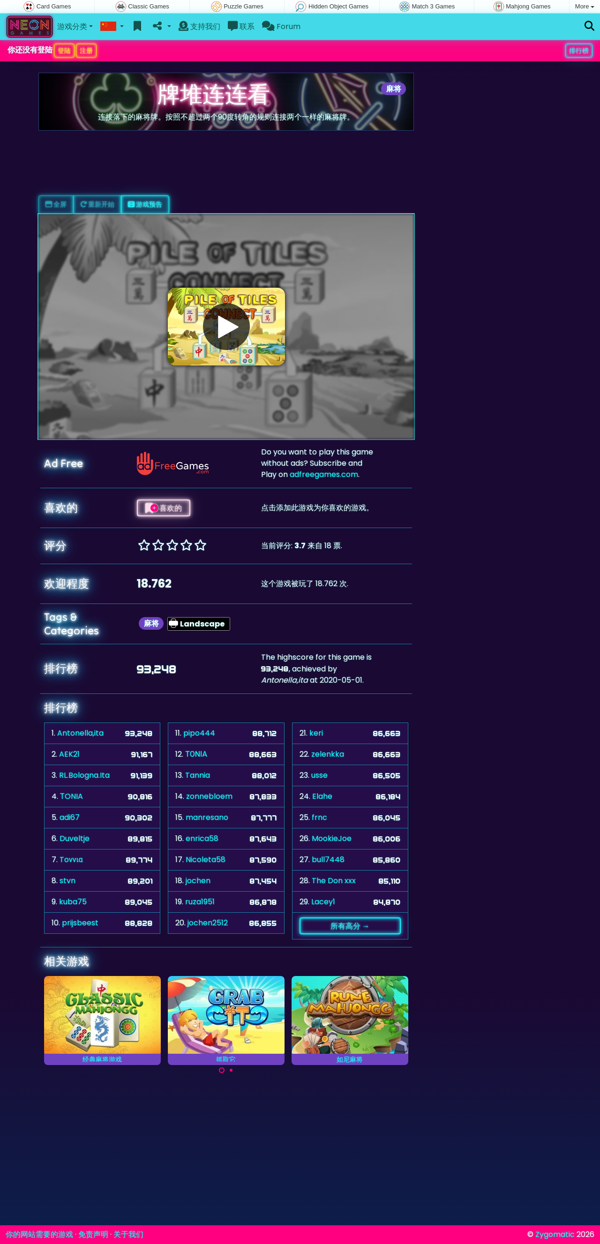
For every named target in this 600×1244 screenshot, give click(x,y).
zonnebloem (209, 796)
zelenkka (327, 754)
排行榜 (579, 50)
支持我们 (199, 26)
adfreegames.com (324, 474)
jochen (198, 880)
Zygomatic (555, 1234)
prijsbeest (80, 922)
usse (319, 775)
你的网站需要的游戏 (39, 1234)
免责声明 (93, 1234)
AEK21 (69, 754)
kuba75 (73, 901)
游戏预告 (145, 204)
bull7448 (328, 859)
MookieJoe (332, 838)
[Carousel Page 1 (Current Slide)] (222, 1070)
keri (316, 733)
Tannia (197, 775)
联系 (241, 26)
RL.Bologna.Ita (84, 775)
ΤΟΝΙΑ (196, 754)
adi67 (70, 817)
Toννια (71, 859)
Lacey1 (323, 901)
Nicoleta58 (205, 859)
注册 (86, 50)
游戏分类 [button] (72, 26)
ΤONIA (71, 796)
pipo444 (199, 733)
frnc (319, 817)
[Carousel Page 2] (231, 1070)
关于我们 (128, 1234)
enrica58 (202, 838)
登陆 (64, 50)
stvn (67, 880)
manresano (207, 817)
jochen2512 (208, 922)
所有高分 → (349, 926)
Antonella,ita (80, 733)
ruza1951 (200, 901)
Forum (281, 26)
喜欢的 (163, 508)
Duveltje (75, 838)
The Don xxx (334, 880)
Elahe (322, 796)
